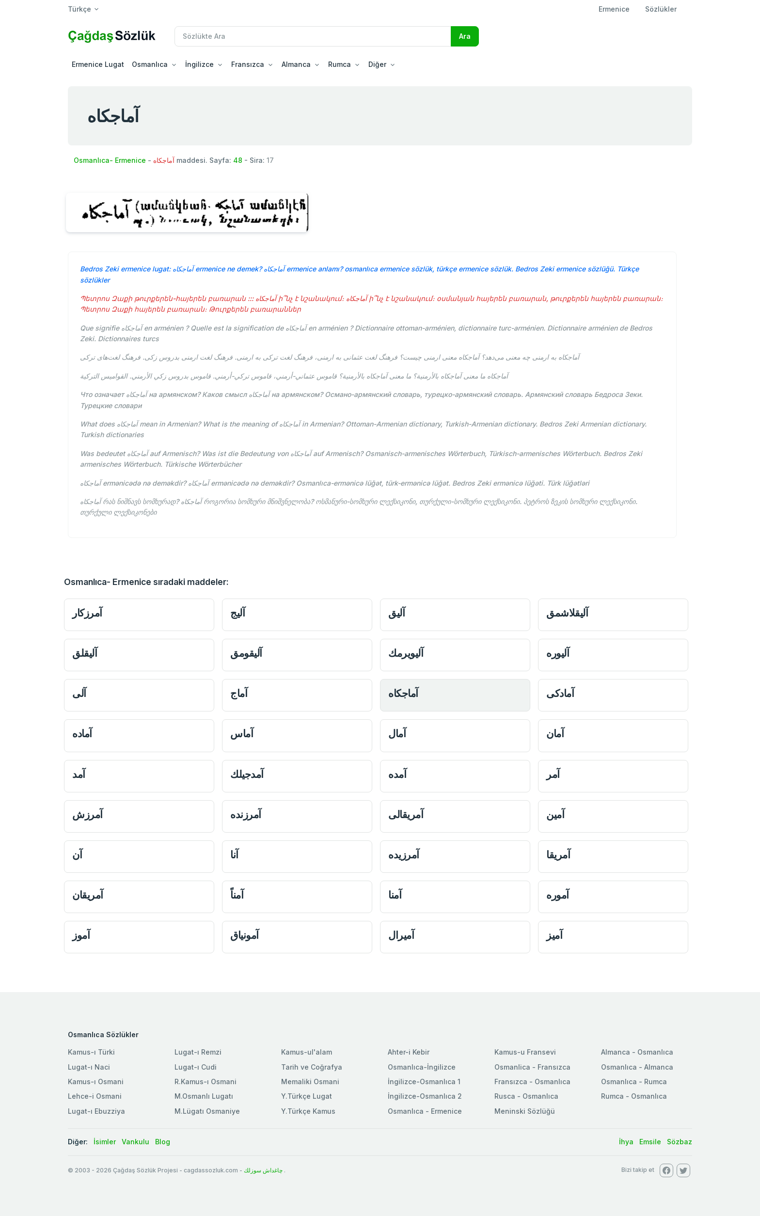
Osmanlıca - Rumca (634, 1081)
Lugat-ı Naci (89, 1067)
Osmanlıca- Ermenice (110, 160)
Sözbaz (679, 1141)
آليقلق (84, 653)
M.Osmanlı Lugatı (203, 1096)
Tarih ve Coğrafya (311, 1067)
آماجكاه (403, 693)
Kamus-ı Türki (91, 1052)
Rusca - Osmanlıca (526, 1096)
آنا (234, 855)
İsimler (105, 1141)
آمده (397, 774)
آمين (555, 814)
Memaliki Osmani (310, 1081)
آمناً (236, 895)
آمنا (394, 895)
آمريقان (87, 895)
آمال (397, 733)
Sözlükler (661, 9)
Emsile (650, 1141)
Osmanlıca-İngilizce (422, 1067)
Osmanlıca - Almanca (637, 1067)
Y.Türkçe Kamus (308, 1111)
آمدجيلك (247, 774)
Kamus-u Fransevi (525, 1052)
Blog (162, 1141)
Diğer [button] (377, 64)
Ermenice (614, 9)
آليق (396, 613)
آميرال (401, 935)
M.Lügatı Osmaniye (207, 1111)
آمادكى (560, 693)
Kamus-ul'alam (306, 1052)
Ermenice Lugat (98, 64)
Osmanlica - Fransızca (532, 1067)
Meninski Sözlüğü (524, 1111)
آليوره (557, 653)
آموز (81, 935)
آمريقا (558, 855)
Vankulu (135, 1141)
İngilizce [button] (199, 64)
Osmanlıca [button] (150, 64)
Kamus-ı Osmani (96, 1081)
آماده (82, 733)
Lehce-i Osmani (95, 1096)
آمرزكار (87, 613)
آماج (238, 693)
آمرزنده (245, 814)
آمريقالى (405, 814)
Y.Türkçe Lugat (306, 1096)
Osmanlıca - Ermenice (425, 1111)
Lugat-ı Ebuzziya (96, 1111)
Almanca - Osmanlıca (637, 1052)
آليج (237, 613)
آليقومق (246, 653)
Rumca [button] (339, 64)
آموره (557, 895)
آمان (555, 733)
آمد (78, 774)
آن (77, 855)
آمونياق (244, 935)
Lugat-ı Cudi (195, 1067)
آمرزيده (403, 855)
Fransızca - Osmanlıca (532, 1081)
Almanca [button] (296, 64)
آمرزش (87, 814)
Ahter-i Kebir (408, 1052)
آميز (554, 935)
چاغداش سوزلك (263, 1170)
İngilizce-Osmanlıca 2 (425, 1096)
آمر (553, 774)
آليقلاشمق (567, 613)
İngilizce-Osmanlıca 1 (424, 1081)
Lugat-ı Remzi (198, 1052)
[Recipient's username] (312, 36)
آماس (241, 733)
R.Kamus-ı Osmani (205, 1081)
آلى (79, 693)
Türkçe (79, 9)
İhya (626, 1141)
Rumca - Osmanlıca (634, 1096)
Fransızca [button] (247, 64)
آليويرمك (405, 653)
